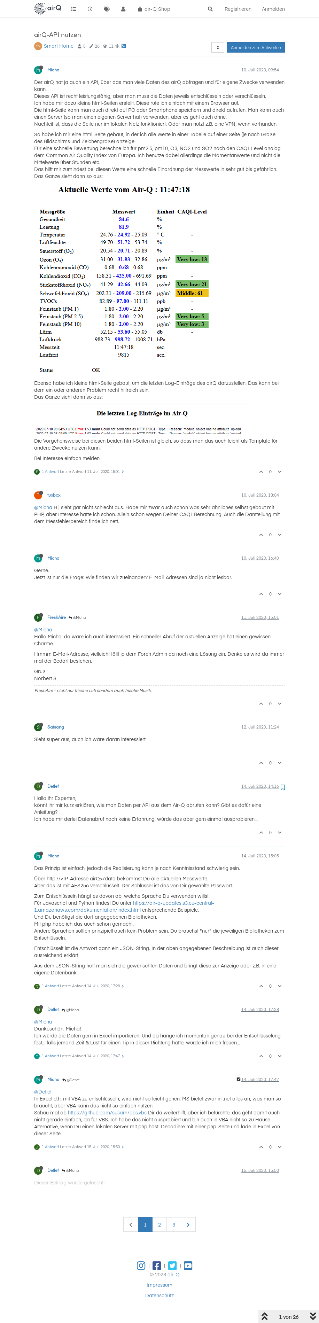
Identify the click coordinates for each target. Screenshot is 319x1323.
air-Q (174, 1274)
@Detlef (70, 1079)
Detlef (53, 786)
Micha (53, 69)
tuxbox (53, 495)
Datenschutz (159, 1295)
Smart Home (58, 45)
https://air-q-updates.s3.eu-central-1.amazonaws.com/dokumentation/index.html (124, 906)
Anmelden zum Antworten (256, 47)
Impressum (159, 1284)
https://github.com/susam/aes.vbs (107, 1112)
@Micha (43, 507)
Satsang (55, 727)
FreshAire (56, 617)
